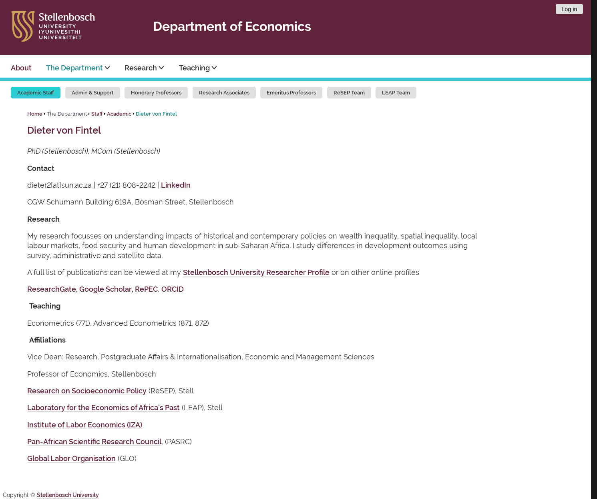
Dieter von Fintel (156, 114)
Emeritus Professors (291, 93)
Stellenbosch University (68, 495)
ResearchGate (51, 289)
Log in (569, 9)
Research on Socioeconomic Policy (87, 391)
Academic (119, 114)
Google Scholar (105, 289)
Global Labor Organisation (71, 458)
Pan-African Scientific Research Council (94, 441)
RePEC (146, 289)
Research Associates (224, 93)
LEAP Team (396, 93)
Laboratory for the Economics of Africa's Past (103, 407)
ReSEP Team (349, 93)
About (21, 68)
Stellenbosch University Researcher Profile (256, 272)
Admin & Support (93, 93)
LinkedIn (176, 185)
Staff (97, 114)
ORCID (172, 289)
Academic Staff (35, 93)
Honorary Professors (156, 93)
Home (34, 114)
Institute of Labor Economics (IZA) (84, 425)
